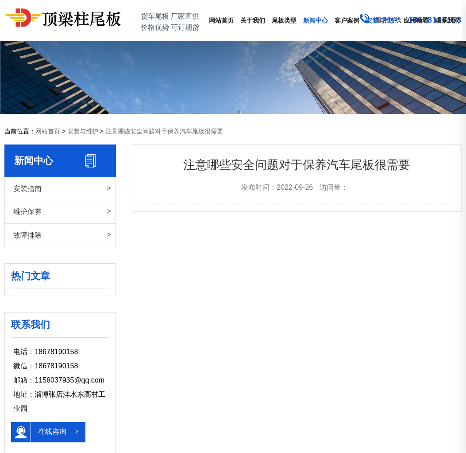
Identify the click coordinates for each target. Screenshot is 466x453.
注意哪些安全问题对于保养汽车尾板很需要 (164, 131)
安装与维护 (381, 20)
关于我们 (252, 20)
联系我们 (447, 20)
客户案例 (347, 20)
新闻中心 (315, 20)
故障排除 (27, 235)
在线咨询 (44, 432)
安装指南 (27, 188)
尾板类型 (284, 20)
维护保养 (27, 211)
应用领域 (416, 20)
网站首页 (221, 20)
